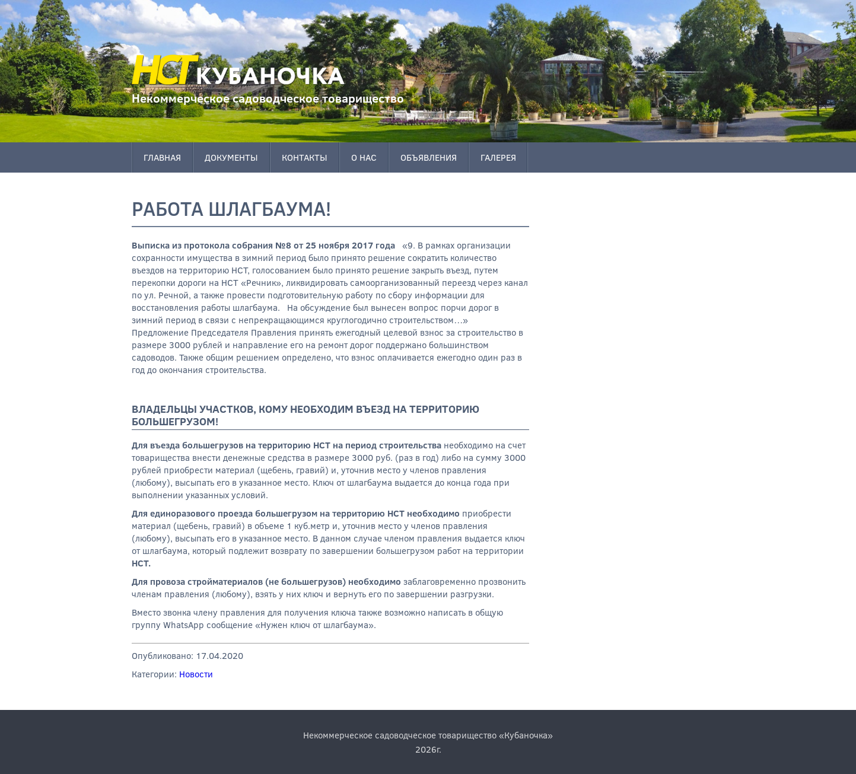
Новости (196, 674)
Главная (162, 157)
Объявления (428, 157)
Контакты (304, 157)
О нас (364, 157)
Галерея (498, 157)
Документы (231, 157)
